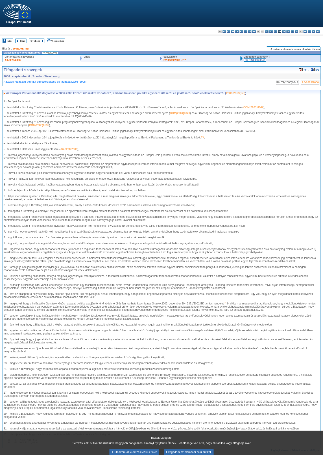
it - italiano (266, 31)
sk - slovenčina (305, 31)
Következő (35, 41)
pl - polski (292, 31)
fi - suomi (313, 31)
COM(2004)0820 (180, 113)
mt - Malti (284, 31)
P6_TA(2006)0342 (255, 60)
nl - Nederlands (288, 31)
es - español (224, 31)
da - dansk (232, 31)
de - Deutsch (237, 31)
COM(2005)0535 (39, 125)
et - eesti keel (241, 31)
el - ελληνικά (245, 31)
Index (9, 41)
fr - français (254, 31)
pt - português (296, 31)
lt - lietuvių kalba (275, 31)
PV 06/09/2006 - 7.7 (175, 60)
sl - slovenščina (309, 31)
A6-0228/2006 (13, 60)
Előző (23, 41)
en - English (249, 31)
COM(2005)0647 (253, 107)
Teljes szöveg (57, 41)
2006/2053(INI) (21, 48)
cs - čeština (228, 31)
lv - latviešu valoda (271, 31)
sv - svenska (318, 31)
